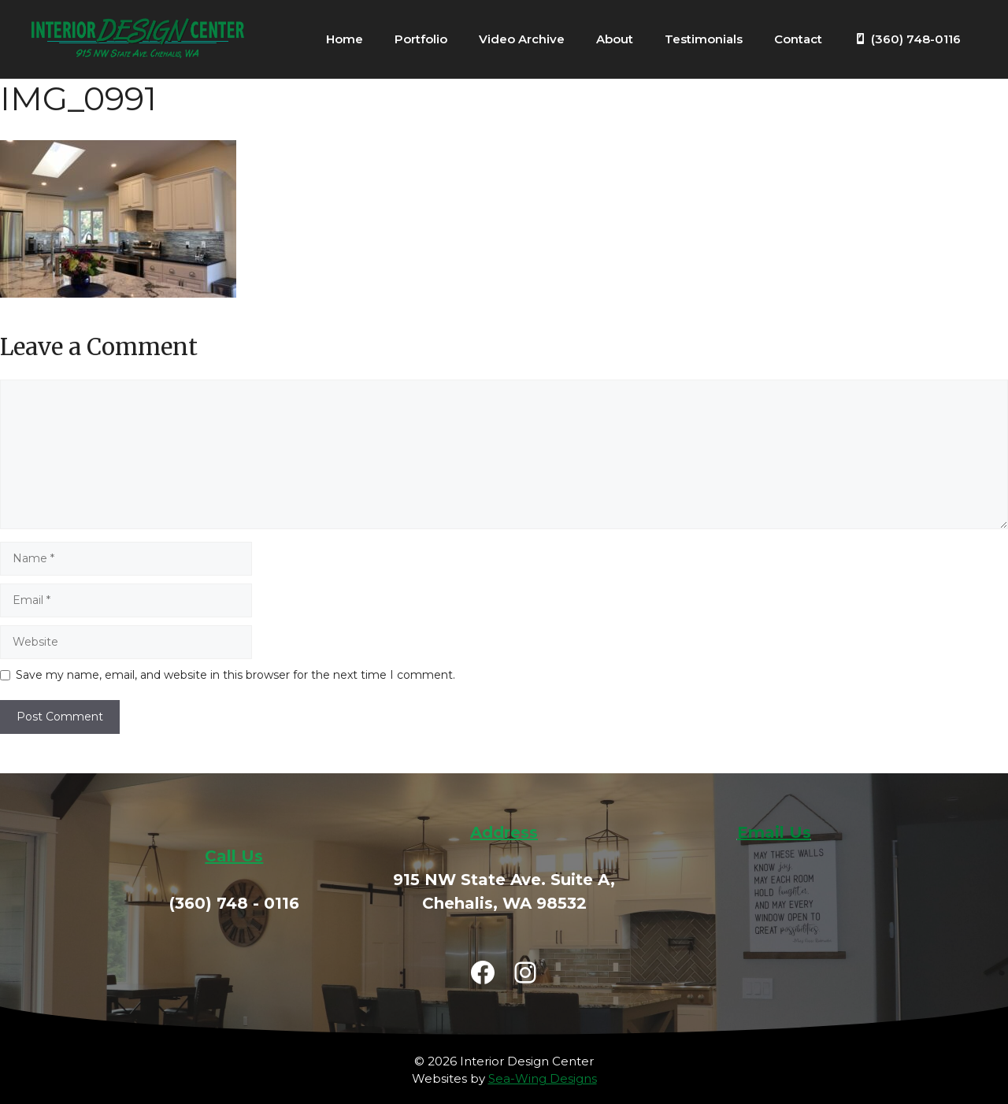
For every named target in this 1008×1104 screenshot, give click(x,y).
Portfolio (421, 38)
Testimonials (704, 38)
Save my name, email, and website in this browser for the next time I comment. (235, 675)
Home (344, 38)
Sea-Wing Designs (542, 1078)
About (614, 38)
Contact (798, 38)
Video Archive (522, 38)
